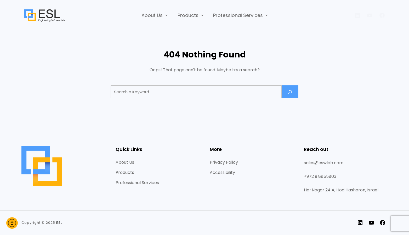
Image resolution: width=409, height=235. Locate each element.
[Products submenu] (202, 15)
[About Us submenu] (166, 15)
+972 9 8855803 (320, 176)
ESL (59, 222)
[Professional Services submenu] (266, 15)
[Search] (290, 91)
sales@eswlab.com (323, 163)
